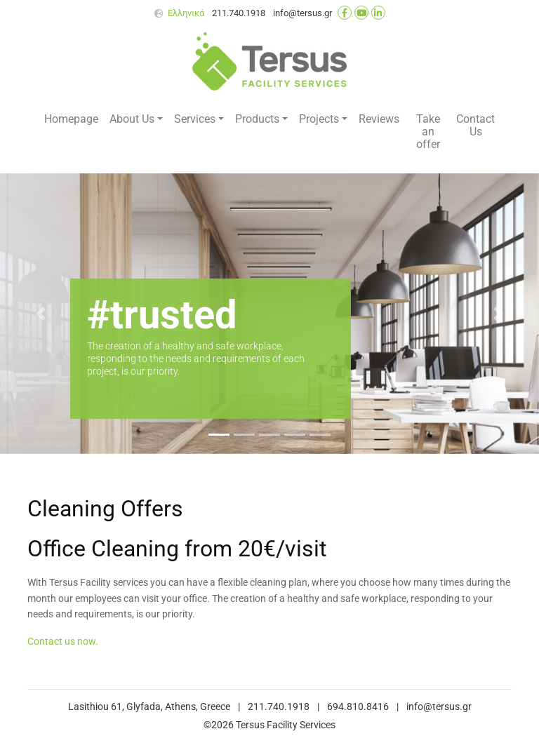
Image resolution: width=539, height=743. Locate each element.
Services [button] (194, 119)
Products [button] (257, 119)
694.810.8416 (358, 707)
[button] (40, 313)
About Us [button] (131, 119)
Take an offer (428, 131)
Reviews (379, 119)
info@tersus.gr (302, 13)
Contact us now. (62, 642)
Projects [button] (319, 119)
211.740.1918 (238, 13)
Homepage (71, 119)
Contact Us (475, 125)
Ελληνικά (186, 13)
